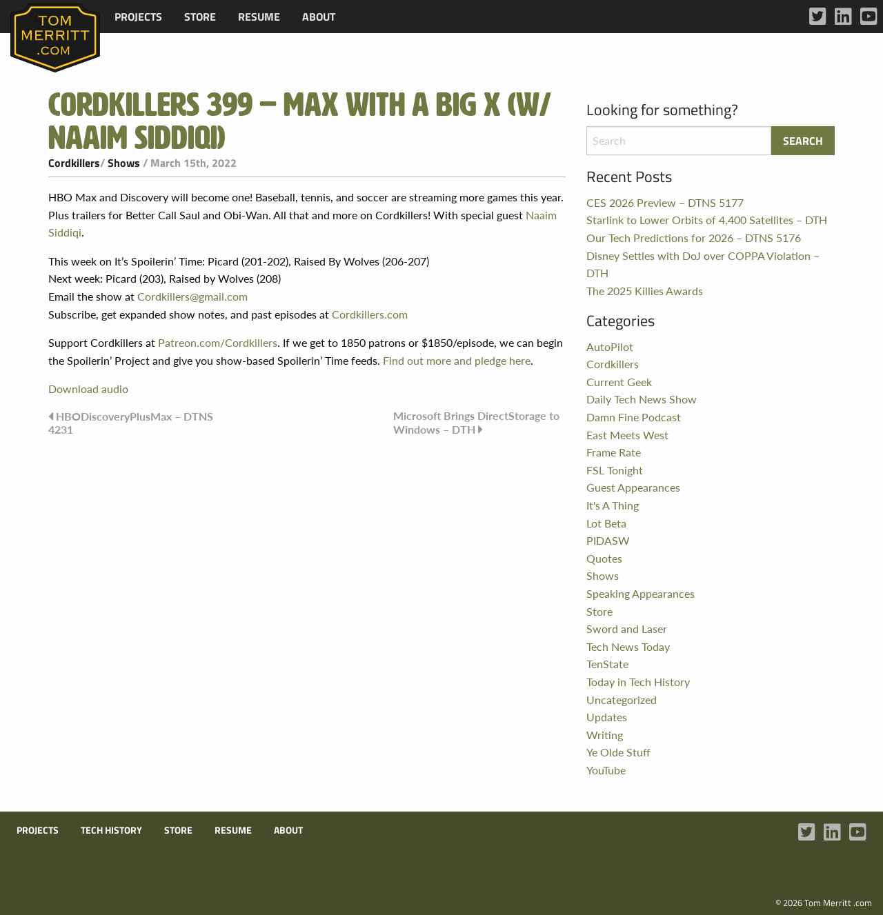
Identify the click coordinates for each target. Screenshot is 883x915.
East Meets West (627, 435)
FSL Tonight (614, 470)
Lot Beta (606, 523)
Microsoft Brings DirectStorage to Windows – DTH (476, 422)
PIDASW (608, 540)
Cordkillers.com (370, 314)
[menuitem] (138, 16)
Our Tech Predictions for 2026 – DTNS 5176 (693, 237)
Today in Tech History (638, 682)
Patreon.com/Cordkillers (217, 342)
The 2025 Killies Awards (644, 291)
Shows (124, 162)
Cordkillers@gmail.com (192, 296)
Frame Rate (613, 452)
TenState (607, 664)
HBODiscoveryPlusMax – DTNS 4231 (130, 422)
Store (200, 16)
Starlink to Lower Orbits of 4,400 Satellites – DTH (706, 220)
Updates (606, 717)
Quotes (604, 558)
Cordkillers (74, 162)
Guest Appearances (633, 487)
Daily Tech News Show (641, 399)
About (318, 16)
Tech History (111, 830)
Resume (259, 16)
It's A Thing (612, 505)
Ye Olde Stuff (618, 752)
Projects (138, 16)
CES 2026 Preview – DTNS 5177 (665, 202)
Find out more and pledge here (456, 360)
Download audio (88, 388)
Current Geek (619, 382)
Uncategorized (621, 699)
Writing (604, 735)
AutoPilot (609, 346)
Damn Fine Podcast (633, 417)
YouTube (606, 770)
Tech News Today (628, 646)
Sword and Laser (626, 628)
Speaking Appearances (640, 593)
